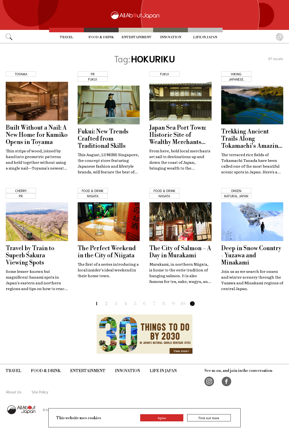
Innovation (170, 37)
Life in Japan (205, 37)
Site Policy (40, 391)
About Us (13, 391)
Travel (66, 37)
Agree (161, 418)
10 (182, 304)
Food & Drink (101, 37)
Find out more (209, 418)
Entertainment (136, 37)
